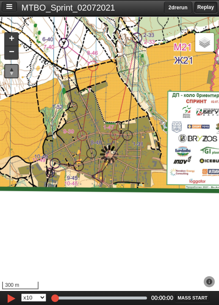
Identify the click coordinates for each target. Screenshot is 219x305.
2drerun (178, 8)
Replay (205, 7)
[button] (11, 39)
